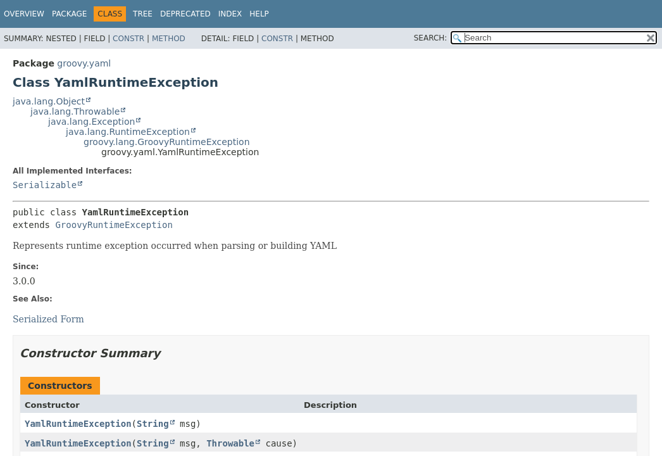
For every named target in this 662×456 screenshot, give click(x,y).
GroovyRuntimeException (113, 225)
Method (168, 38)
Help (259, 14)
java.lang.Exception (91, 122)
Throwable (230, 443)
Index (230, 14)
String (153, 424)
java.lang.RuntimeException (128, 132)
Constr (128, 38)
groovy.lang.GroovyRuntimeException (167, 142)
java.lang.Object (49, 101)
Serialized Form (48, 319)
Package (69, 14)
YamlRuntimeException (78, 424)
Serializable (45, 185)
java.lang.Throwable (75, 111)
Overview (24, 14)
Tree (143, 14)
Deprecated (185, 14)
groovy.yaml (84, 63)
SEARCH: (430, 38)
